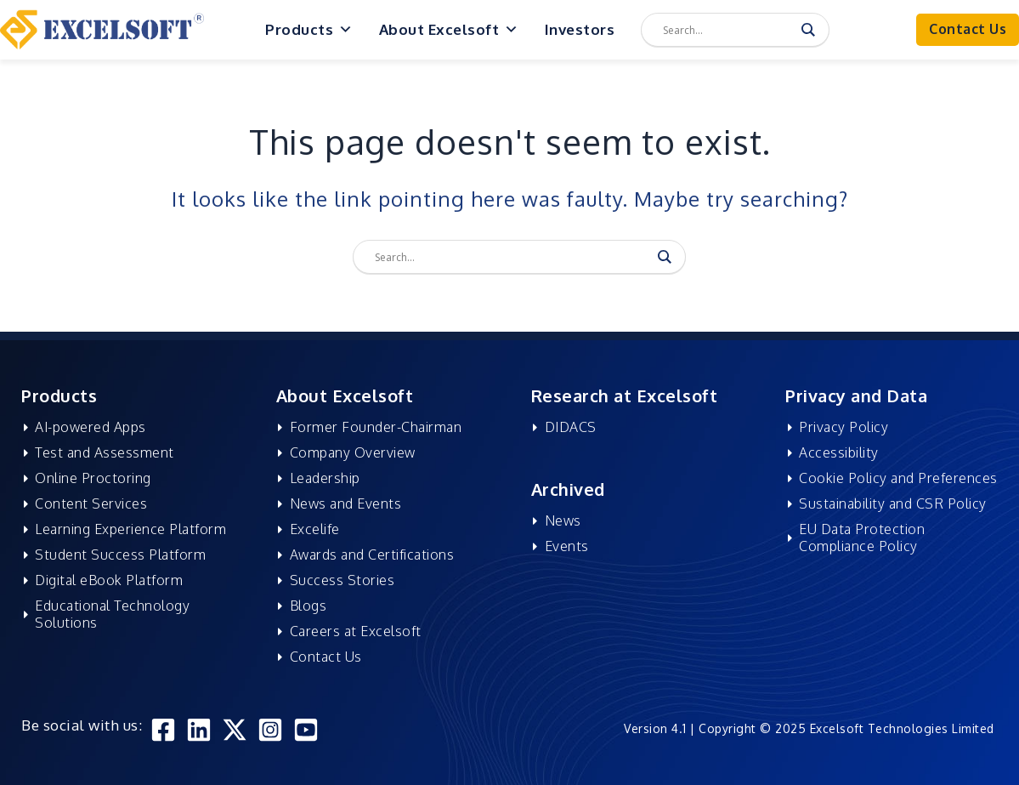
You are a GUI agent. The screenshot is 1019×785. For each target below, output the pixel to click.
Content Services (89, 503)
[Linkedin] (199, 729)
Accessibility (837, 452)
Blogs (306, 605)
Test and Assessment (103, 452)
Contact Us (323, 656)
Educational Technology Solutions (110, 614)
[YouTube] (306, 729)
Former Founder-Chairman (373, 426)
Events (564, 546)
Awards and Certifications (369, 554)
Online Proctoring (91, 477)
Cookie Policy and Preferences (896, 477)
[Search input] (727, 30)
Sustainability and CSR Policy (891, 503)
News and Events (343, 503)
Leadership (322, 477)
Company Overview (350, 452)
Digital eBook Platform (107, 580)
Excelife (312, 529)
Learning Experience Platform (128, 529)
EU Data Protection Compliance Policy (860, 537)
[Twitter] (234, 729)
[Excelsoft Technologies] (102, 28)
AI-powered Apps (88, 426)
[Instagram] (270, 729)
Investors (580, 29)
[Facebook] (163, 729)
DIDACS (568, 426)
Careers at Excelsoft (353, 631)
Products (309, 29)
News (560, 520)
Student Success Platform (118, 554)
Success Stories (340, 580)
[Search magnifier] (808, 30)
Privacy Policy (841, 426)
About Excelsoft (449, 29)
